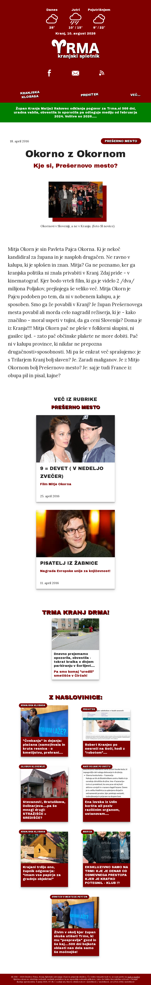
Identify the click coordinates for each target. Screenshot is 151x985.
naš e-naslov (134, 977)
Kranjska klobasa (30, 94)
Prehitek (90, 94)
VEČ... (135, 95)
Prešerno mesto (121, 141)
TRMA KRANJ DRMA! (75, 612)
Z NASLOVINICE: (75, 697)
